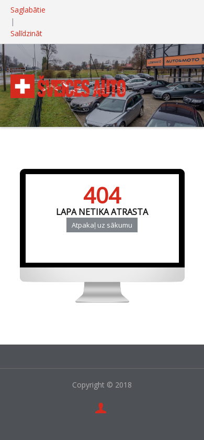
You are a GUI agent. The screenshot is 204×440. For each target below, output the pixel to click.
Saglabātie (28, 10)
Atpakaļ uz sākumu (102, 225)
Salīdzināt (26, 33)
